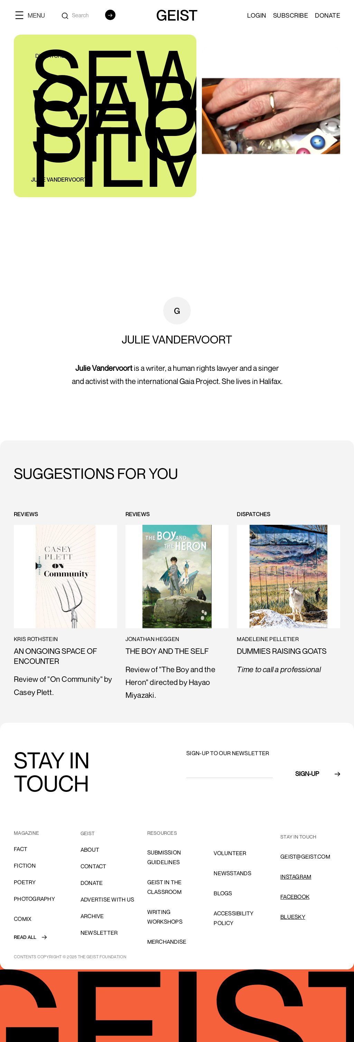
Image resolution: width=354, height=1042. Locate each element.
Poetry (25, 882)
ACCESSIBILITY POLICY (233, 918)
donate (92, 882)
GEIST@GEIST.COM (305, 856)
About (90, 849)
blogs (223, 893)
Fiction (25, 865)
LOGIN (256, 15)
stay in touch (298, 837)
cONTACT (93, 866)
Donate (327, 15)
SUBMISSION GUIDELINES (164, 857)
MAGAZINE (26, 833)
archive (92, 916)
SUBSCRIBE (290, 15)
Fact (20, 849)
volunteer (230, 853)
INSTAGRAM (295, 876)
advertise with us (107, 899)
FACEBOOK (294, 896)
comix (22, 918)
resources (162, 833)
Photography (34, 898)
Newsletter (99, 932)
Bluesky (292, 916)
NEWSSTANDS (232, 873)
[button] (33, 15)
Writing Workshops (165, 916)
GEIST (88, 833)
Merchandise (167, 941)
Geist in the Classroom (164, 887)
